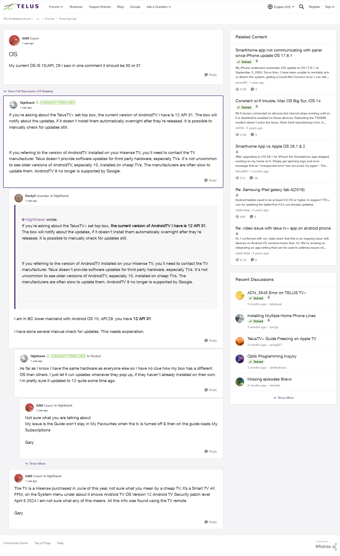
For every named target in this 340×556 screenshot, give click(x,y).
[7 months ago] (258, 171)
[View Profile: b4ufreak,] (239, 295)
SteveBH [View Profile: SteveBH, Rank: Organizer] (241, 171)
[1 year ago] (256, 82)
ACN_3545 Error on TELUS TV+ (276, 292)
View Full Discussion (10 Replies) (28, 91)
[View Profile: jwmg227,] (239, 341)
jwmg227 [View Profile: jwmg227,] (276, 344)
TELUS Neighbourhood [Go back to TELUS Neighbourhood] (17, 18)
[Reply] (211, 75)
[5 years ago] (254, 128)
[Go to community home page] (22, 6)
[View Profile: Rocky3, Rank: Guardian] (18, 198)
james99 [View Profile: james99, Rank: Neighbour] (241, 82)
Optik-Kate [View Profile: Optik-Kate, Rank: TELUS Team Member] (242, 210)
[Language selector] (281, 6)
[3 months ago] (256, 304)
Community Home (15, 543)
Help (60, 543)
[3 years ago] (260, 209)
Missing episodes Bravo (269, 379)
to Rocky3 (94, 356)
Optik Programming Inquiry (272, 356)
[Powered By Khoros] (326, 546)
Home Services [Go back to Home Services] (67, 18)
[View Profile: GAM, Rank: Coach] (14, 40)
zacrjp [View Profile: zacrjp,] (274, 327)
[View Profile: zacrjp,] (239, 318)
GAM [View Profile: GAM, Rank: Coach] (25, 38)
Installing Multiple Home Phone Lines (281, 315)
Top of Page (42, 543)
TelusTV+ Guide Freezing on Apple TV (281, 338)
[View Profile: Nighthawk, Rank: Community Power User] (13, 105)
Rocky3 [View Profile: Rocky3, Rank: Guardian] (30, 196)
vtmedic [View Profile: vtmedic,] (275, 385)
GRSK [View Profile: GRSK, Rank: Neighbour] (239, 128)
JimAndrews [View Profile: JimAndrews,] (278, 367)
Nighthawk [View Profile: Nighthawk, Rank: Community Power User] (27, 102)
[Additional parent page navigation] (38, 19)
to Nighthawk (60, 196)
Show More (35, 463)
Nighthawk (35, 219)
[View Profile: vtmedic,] (239, 382)
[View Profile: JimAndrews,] (239, 359)
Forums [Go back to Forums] (49, 18)
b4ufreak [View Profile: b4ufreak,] (276, 304)
